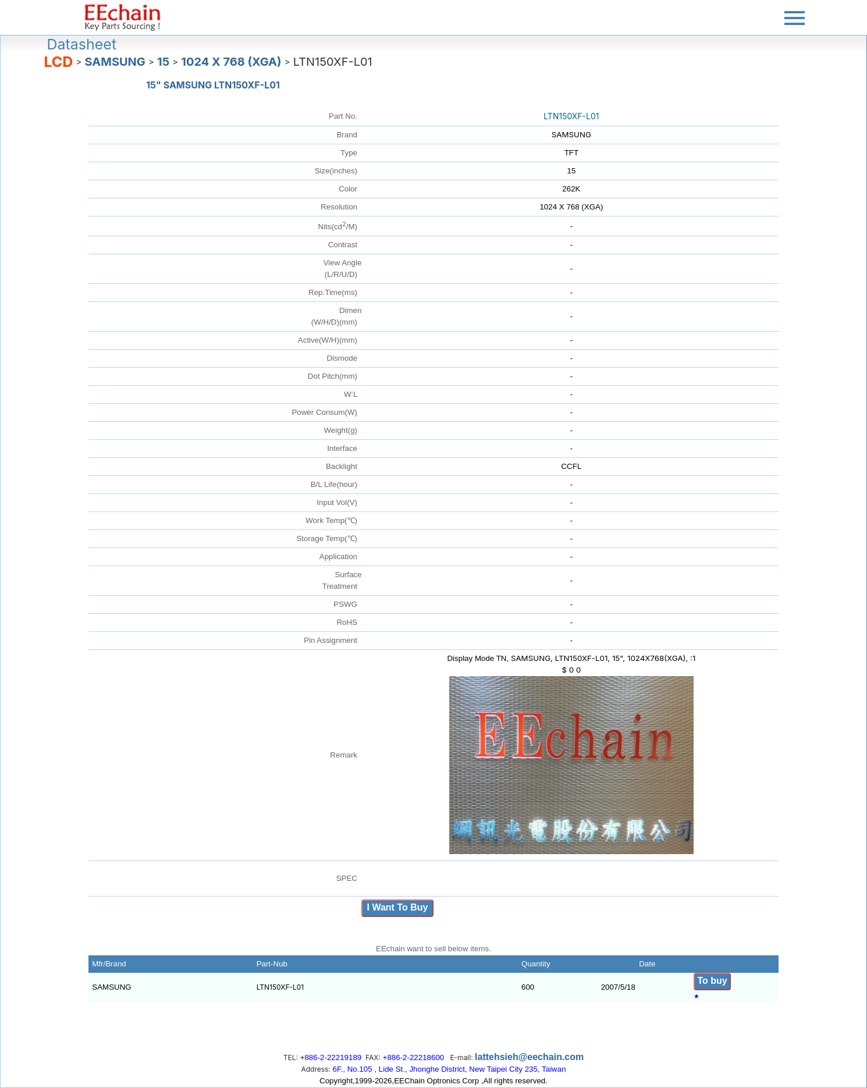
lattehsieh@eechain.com (529, 1057)
